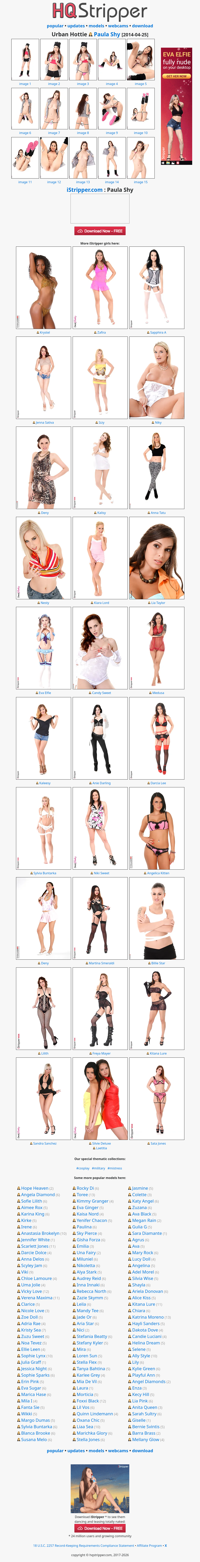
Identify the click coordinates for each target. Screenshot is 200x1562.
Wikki (26, 1413)
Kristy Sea (31, 1330)
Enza (137, 1388)
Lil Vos (83, 1407)
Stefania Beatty (92, 1336)
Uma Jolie (30, 1285)
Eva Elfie (45, 693)
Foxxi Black (88, 1401)
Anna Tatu (158, 513)
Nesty (45, 603)
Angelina (141, 1265)
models (96, 26)
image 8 (83, 130)
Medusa (158, 693)
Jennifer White (35, 1239)
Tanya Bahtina (91, 1368)
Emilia (83, 1246)
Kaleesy (44, 783)
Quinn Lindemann (95, 1413)
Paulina (84, 1227)
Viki (24, 1272)
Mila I (26, 1401)
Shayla (138, 1285)
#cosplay (82, 1168)
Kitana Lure (158, 1053)
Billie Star (158, 963)
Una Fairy (86, 1252)
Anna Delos (32, 1259)
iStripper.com (85, 189)
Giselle (139, 1420)
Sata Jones (158, 1143)
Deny (45, 513)
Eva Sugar (31, 1388)
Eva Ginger (88, 1207)
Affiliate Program (149, 1545)
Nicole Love (32, 1310)
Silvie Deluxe (101, 1143)
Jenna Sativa (45, 422)
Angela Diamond (38, 1194)
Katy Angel (143, 1201)
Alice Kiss (141, 1297)
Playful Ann (143, 1375)
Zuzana (139, 1207)
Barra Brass (143, 1433)
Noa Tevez (31, 1343)
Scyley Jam (31, 1265)
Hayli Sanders (146, 1323)
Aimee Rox (31, 1207)
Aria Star (85, 1323)
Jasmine (140, 1188)
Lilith (45, 1053)
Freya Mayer (102, 1053)
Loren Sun (87, 1355)
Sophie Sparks (35, 1375)
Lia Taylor (158, 603)
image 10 (141, 130)
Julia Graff (31, 1362)
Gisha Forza (88, 1239)
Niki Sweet (101, 873)
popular (55, 26)
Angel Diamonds (149, 1381)
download (142, 26)
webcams (118, 26)
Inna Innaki (88, 1285)
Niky (158, 422)
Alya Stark (87, 1272)
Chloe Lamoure (36, 1278)
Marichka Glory (92, 1433)
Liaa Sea (85, 1426)
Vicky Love (31, 1291)
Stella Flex (87, 1362)
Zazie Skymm (90, 1297)
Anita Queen (144, 1407)
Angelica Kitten (158, 873)
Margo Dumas (35, 1420)
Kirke (26, 1220)
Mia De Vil (87, 1381)
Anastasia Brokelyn (40, 1233)
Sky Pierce (87, 1233)
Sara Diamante (147, 1233)
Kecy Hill (140, 1394)
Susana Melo (34, 1439)
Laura (82, 1388)
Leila (81, 1304)
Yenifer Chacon (92, 1220)
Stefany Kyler (90, 1343)
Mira (81, 1349)
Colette (139, 1194)
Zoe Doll (29, 1317)
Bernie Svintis (146, 1426)
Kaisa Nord (88, 1214)
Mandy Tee (88, 1310)
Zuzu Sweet (32, 1336)
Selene (139, 1349)
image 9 (112, 130)
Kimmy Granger (93, 1201)
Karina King (32, 1214)
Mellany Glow (145, 1439)
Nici (80, 1330)
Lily (135, 1362)
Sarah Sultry (144, 1413)
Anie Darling (101, 783)
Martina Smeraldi (101, 963)
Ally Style (141, 1355)
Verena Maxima (36, 1297)
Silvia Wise (142, 1278)
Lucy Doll (141, 1259)
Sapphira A (158, 332)
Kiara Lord (101, 603)
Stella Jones (88, 1439)
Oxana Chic (88, 1420)
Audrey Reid (89, 1278)
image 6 (25, 130)
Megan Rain (144, 1220)
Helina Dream (146, 1343)
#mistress (115, 1168)
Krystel (45, 332)
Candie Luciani (147, 1336)
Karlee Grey (88, 1375)
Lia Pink (140, 1401)
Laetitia (101, 1148)
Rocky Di (85, 1188)
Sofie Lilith (31, 1201)
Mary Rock (142, 1252)
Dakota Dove (145, 1330)
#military (98, 1168)
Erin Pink (30, 1381)
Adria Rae (30, 1323)
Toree (82, 1194)
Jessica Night (34, 1368)
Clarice (28, 1304)
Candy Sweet (101, 693)
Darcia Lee (158, 783)
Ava (136, 1246)
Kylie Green (143, 1368)
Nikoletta (86, 1265)
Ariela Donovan (147, 1291)
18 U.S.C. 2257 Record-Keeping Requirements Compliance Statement (83, 1545)
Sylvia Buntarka (45, 873)
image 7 (54, 130)
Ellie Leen (30, 1349)
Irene (26, 1227)
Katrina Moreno (148, 1317)
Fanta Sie (30, 1407)
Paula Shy (107, 34)
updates (76, 26)
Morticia (85, 1394)
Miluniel (85, 1259)
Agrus (138, 1239)
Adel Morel (143, 1272)
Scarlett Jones (34, 1246)
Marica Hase (33, 1394)
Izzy (101, 422)
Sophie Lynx (33, 1355)
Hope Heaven (34, 1188)
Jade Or (84, 1317)
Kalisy (101, 513)
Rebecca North (91, 1291)
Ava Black (141, 1214)
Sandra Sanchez (44, 1143)
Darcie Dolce (33, 1252)
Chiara (138, 1310)
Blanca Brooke (35, 1433)
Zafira (101, 332)
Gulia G (139, 1227)
